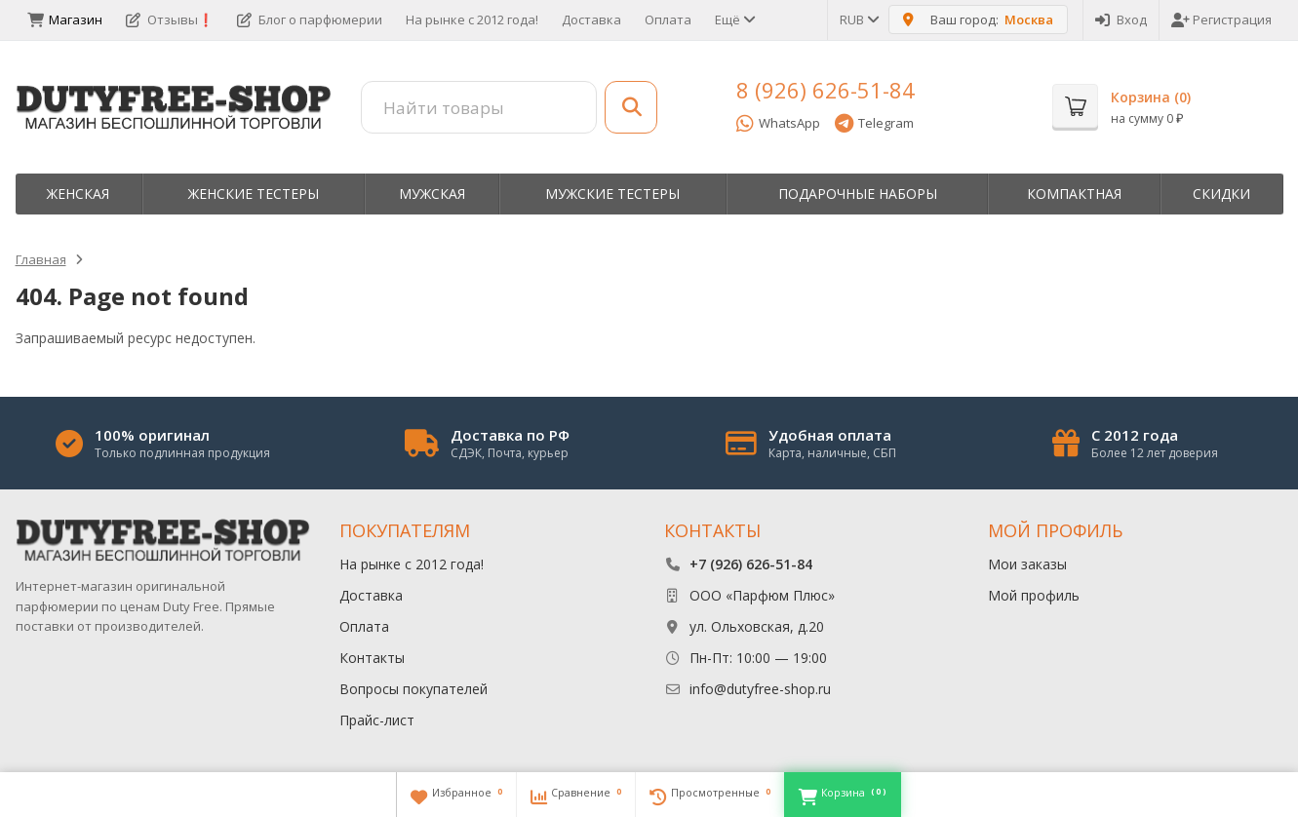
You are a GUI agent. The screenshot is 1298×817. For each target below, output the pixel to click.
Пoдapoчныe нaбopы (857, 193)
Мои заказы (1027, 564)
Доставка (591, 19)
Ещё (734, 19)
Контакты (372, 657)
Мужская (432, 193)
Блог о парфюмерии (309, 19)
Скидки (1221, 193)
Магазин (64, 19)
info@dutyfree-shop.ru (760, 689)
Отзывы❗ (170, 19)
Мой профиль (1034, 595)
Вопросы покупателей (413, 689)
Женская (78, 193)
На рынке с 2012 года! (472, 19)
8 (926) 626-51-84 (825, 89)
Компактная (1074, 193)
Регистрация (1221, 19)
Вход (1121, 19)
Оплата (668, 19)
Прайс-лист (376, 720)
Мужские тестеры (612, 193)
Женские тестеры (253, 193)
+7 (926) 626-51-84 (750, 564)
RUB (858, 19)
